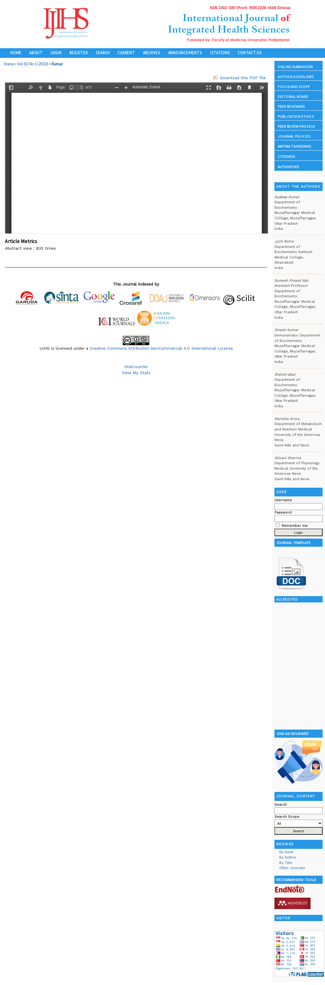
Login (56, 52)
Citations (220, 52)
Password (283, 512)
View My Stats (136, 372)
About (36, 52)
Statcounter (136, 366)
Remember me (295, 526)
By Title (285, 863)
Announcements (185, 52)
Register (79, 52)
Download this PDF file (243, 77)
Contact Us (250, 52)
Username (283, 500)
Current (126, 52)
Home (15, 52)
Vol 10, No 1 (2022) (32, 64)
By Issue (286, 852)
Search (103, 52)
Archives (151, 52)
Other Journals (292, 868)
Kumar (57, 64)
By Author (287, 857)
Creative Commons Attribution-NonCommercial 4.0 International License (161, 348)
